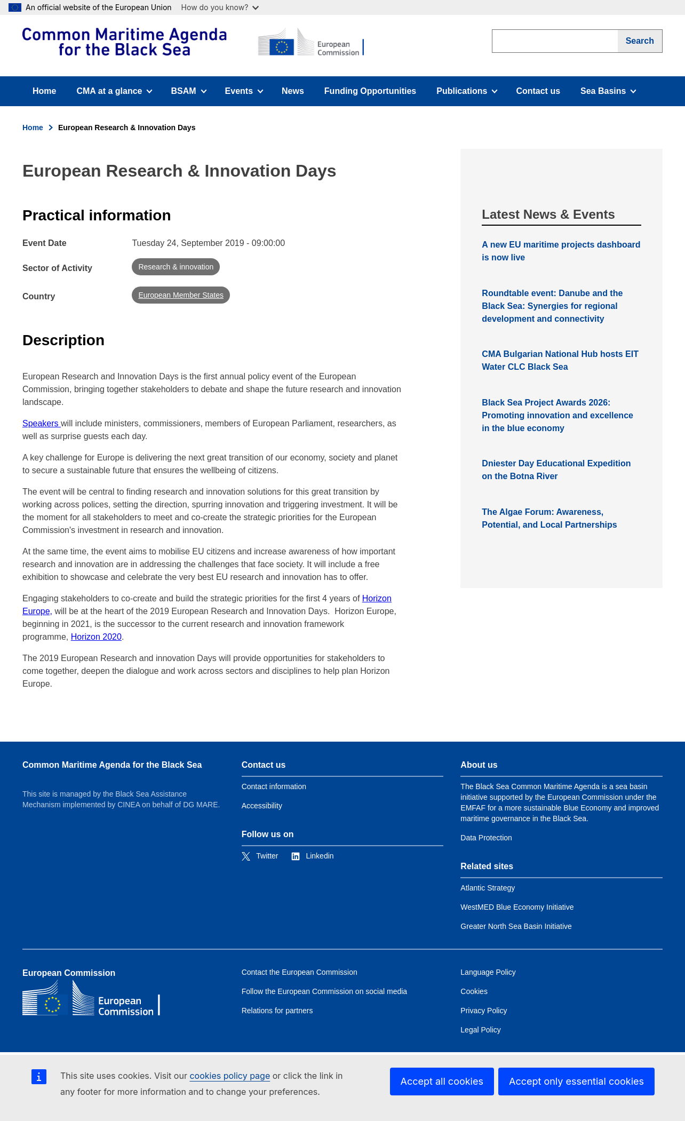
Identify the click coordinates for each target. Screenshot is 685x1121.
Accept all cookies (442, 1081)
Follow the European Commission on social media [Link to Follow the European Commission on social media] (324, 991)
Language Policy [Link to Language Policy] (488, 972)
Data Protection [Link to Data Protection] (486, 837)
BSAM (192, 94)
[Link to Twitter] (260, 855)
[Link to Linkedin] (312, 855)
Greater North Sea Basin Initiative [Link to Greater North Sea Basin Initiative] (516, 926)
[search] (555, 41)
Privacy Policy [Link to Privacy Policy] (483, 1010)
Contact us (538, 91)
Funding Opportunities (370, 91)
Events (248, 94)
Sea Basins (610, 94)
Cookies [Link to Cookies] (474, 991)
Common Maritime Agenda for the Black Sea (112, 764)
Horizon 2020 (96, 636)
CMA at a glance (114, 94)
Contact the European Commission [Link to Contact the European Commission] (299, 972)
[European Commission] (193, 41)
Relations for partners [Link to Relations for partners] (277, 1010)
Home (44, 91)
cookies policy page (229, 1075)
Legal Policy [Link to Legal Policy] (480, 1029)
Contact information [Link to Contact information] (274, 786)
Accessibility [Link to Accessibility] (262, 805)
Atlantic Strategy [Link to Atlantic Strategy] (487, 888)
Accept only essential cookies (576, 1081)
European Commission (68, 972)
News (293, 91)
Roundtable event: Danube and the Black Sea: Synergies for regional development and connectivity (552, 306)
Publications (467, 94)
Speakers (41, 423)
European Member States (181, 295)
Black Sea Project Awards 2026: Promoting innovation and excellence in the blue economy (557, 415)
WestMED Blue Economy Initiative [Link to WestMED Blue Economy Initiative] (517, 907)
